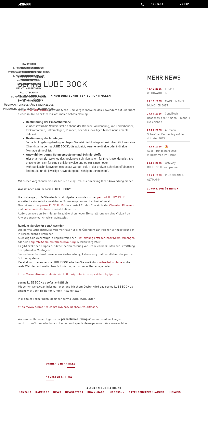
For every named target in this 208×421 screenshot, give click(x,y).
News (28, 76)
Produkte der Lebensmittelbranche (28, 108)
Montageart (96, 142)
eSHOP (184, 3)
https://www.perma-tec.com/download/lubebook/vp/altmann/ (58, 306)
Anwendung (101, 126)
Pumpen (71, 130)
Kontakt (25, 392)
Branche (87, 126)
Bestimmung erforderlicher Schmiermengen (106, 237)
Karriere (28, 64)
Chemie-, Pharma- (121, 205)
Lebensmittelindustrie (38, 209)
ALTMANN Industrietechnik (27, 4)
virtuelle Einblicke (110, 262)
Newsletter (74, 392)
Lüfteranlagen (55, 130)
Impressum (117, 392)
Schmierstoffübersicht (120, 166)
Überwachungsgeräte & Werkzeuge (29, 104)
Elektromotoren (35, 130)
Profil (28, 72)
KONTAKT (157, 3)
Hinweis (175, 392)
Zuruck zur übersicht (163, 190)
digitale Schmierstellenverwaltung (53, 242)
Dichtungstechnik (29, 88)
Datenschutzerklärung (147, 392)
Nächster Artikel (59, 378)
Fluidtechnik (29, 92)
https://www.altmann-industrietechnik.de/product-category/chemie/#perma (68, 274)
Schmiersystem (88, 158)
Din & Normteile (29, 100)
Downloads (96, 392)
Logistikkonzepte (29, 84)
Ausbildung (29, 68)
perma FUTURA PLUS (111, 197)
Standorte (29, 80)
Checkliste (32, 146)
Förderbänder (124, 126)
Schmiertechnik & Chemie (29, 96)
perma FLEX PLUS (52, 205)
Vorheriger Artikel (61, 365)
